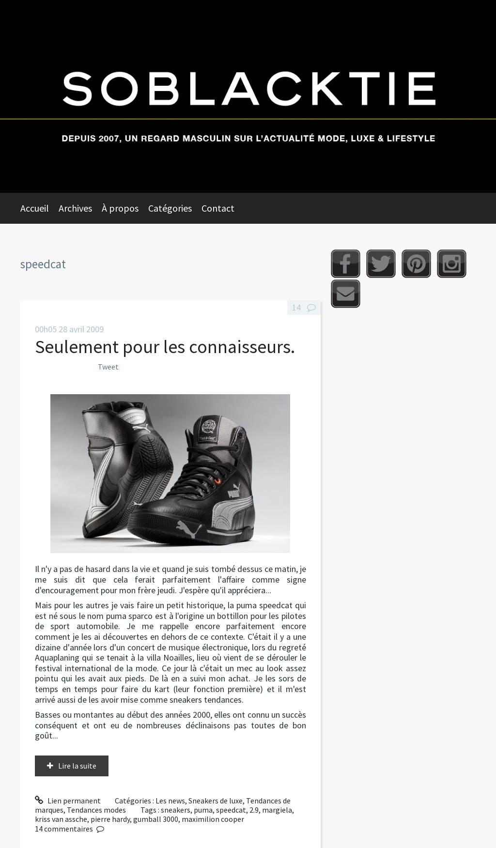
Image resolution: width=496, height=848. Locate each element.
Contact (218, 208)
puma (203, 810)
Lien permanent (68, 800)
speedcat (231, 810)
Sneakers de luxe (215, 800)
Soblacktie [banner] (248, 96)
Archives (75, 208)
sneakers (175, 810)
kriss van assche (61, 819)
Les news (170, 800)
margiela (277, 810)
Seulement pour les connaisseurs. (165, 346)
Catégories (170, 208)
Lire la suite (77, 766)
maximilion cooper (213, 819)
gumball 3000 (155, 819)
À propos (120, 208)
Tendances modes (96, 810)
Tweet (108, 366)
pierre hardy (110, 819)
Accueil (34, 208)
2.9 (254, 810)
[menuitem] (39, 208)
